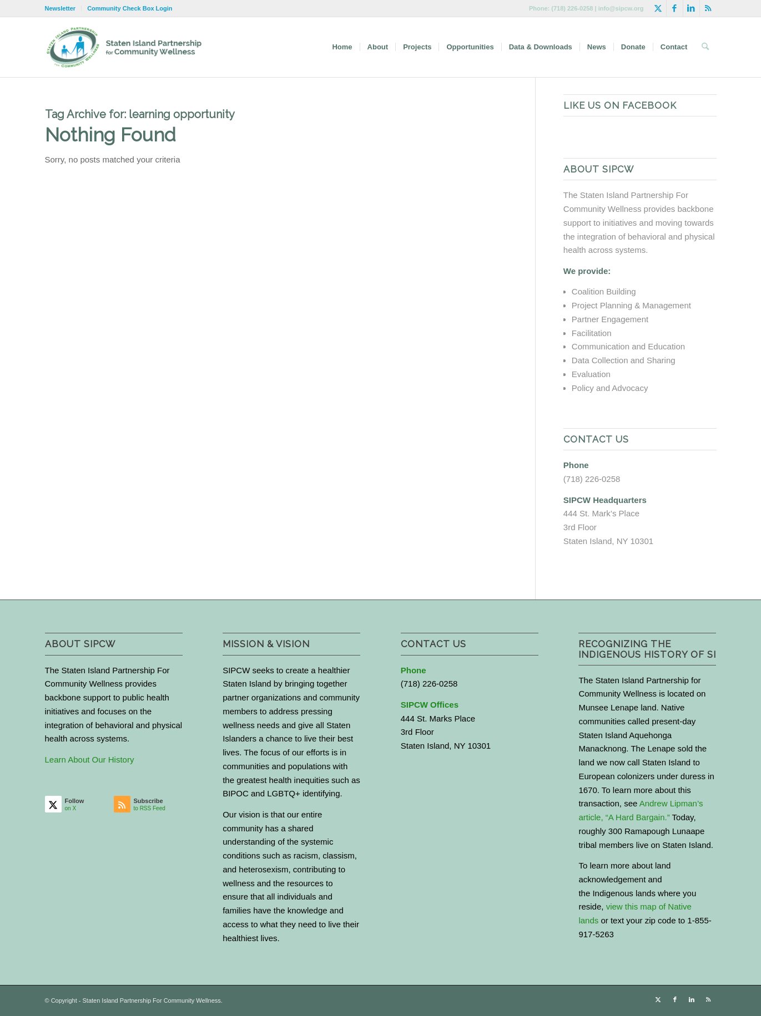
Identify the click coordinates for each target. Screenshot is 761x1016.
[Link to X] (658, 8)
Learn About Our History (89, 759)
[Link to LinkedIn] (691, 8)
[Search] (705, 47)
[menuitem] (63, 8)
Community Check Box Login (129, 8)
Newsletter (60, 8)
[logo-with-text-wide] (124, 47)
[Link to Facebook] (675, 8)
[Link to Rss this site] (708, 8)
